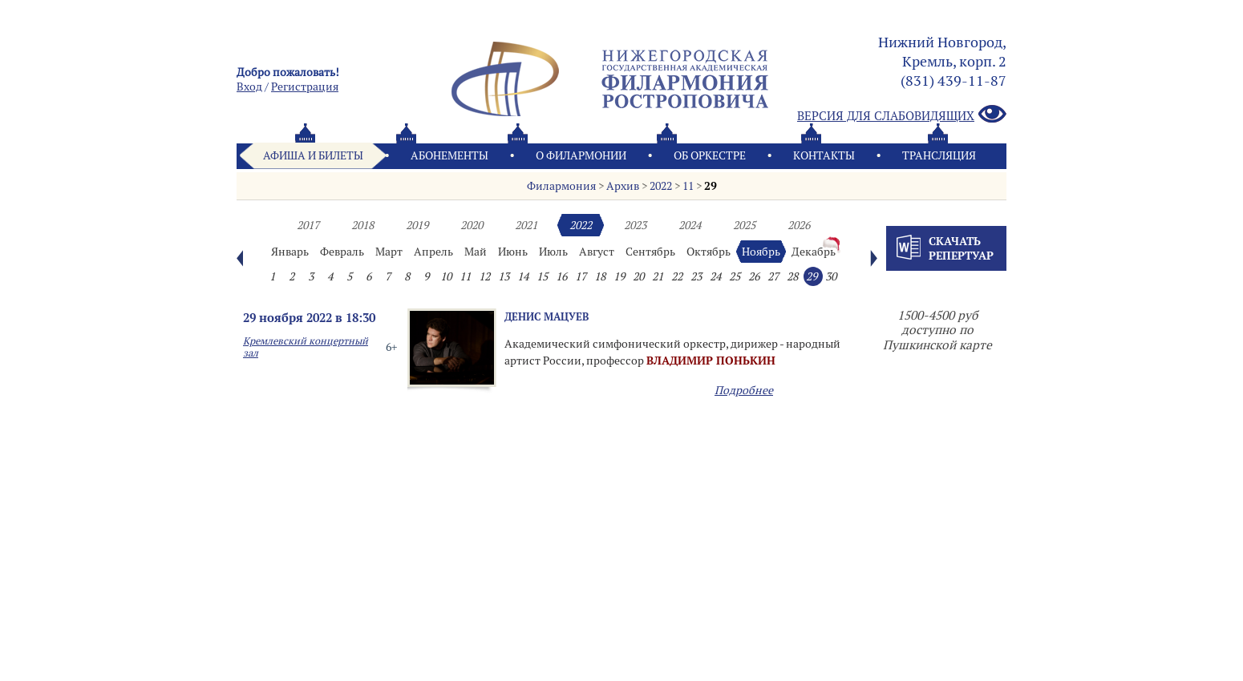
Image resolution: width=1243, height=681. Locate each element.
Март (389, 251)
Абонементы (449, 155)
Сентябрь (650, 251)
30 (830, 276)
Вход (249, 86)
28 (792, 276)
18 (599, 276)
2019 (417, 225)
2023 (635, 225)
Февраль (342, 251)
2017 (308, 225)
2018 (362, 225)
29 (710, 186)
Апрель (433, 251)
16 (561, 276)
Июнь (513, 251)
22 (676, 276)
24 (715, 276)
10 (445, 276)
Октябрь (708, 251)
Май (475, 251)
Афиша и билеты (313, 155)
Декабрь (814, 251)
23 (696, 276)
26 (753, 276)
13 (503, 276)
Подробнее (744, 390)
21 (657, 276)
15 (542, 276)
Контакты (824, 155)
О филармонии (581, 155)
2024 (689, 225)
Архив (622, 186)
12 (484, 276)
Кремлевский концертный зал (305, 347)
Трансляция (939, 155)
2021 (526, 225)
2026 (799, 225)
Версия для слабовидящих (901, 115)
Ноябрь (761, 251)
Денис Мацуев (546, 316)
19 (619, 276)
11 (688, 186)
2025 (744, 225)
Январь (290, 251)
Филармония (561, 186)
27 (773, 276)
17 (580, 276)
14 (522, 276)
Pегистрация (304, 86)
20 (638, 276)
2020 (471, 225)
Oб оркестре (710, 155)
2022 (661, 186)
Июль (553, 251)
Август (596, 251)
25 (734, 276)
